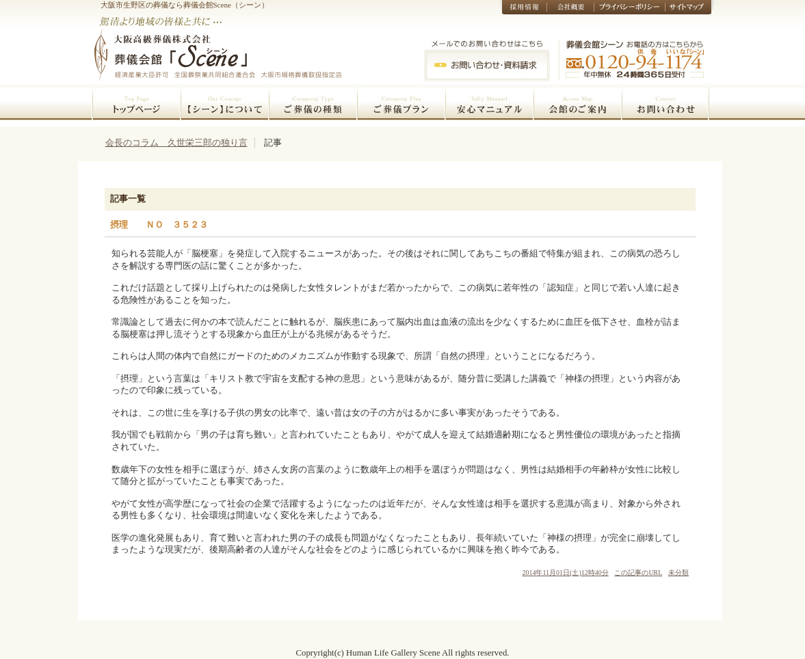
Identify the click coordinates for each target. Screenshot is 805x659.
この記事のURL (638, 572)
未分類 (678, 572)
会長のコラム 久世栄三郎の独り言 (176, 142)
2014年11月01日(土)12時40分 (565, 572)
